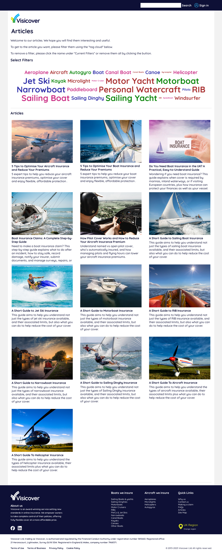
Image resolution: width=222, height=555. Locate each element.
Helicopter (185, 72)
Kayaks (115, 520)
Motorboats (117, 504)
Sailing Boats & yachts (122, 499)
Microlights (150, 501)
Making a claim (185, 504)
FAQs (180, 507)
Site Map (182, 512)
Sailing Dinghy (87, 98)
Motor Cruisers (118, 507)
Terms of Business (36, 548)
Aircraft (59, 72)
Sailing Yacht (131, 98)
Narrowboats (117, 515)
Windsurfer (187, 98)
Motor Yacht (130, 81)
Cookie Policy (73, 548)
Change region (190, 529)
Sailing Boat (46, 98)
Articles (182, 510)
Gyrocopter (167, 72)
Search (186, 5)
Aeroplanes (150, 499)
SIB (160, 98)
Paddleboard (82, 89)
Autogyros (150, 507)
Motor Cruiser (98, 81)
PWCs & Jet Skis (119, 512)
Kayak (58, 81)
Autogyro (80, 72)
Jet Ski (36, 81)
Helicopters (150, 504)
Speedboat (168, 98)
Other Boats (117, 526)
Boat (98, 72)
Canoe (152, 72)
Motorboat (177, 81)
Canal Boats (138, 72)
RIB (198, 89)
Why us (182, 499)
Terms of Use (17, 548)
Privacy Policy (56, 548)
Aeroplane (37, 72)
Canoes (115, 523)
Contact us (183, 501)
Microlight (79, 81)
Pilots (186, 89)
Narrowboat (41, 89)
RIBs (113, 510)
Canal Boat (118, 72)
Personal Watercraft (140, 89)
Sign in (204, 5)
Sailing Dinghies (119, 501)
